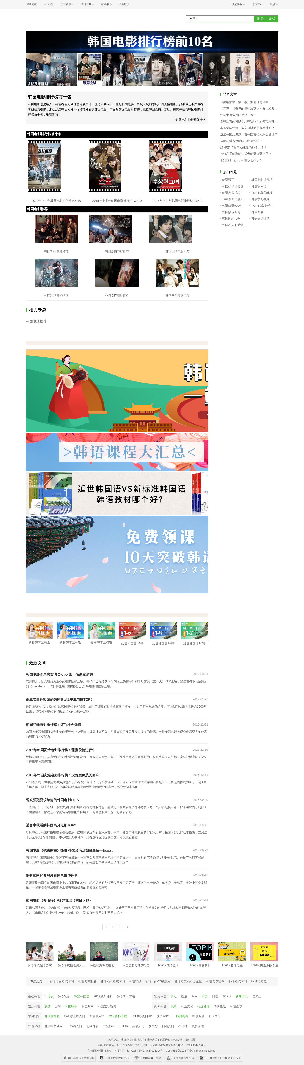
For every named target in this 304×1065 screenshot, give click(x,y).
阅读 (194, 996)
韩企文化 (187, 1006)
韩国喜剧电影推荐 (177, 295)
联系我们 (165, 1039)
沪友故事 (177, 1039)
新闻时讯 (242, 996)
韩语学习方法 (126, 996)
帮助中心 (106, 4)
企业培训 (124, 4)
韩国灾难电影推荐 (56, 295)
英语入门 (138, 1026)
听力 (205, 996)
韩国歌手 (71, 1006)
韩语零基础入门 (74, 1016)
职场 (174, 1006)
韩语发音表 (52, 1016)
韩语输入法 (96, 1016)
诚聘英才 (139, 1039)
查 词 (272, 18)
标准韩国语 (81, 996)
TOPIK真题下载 (141, 1016)
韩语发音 (64, 996)
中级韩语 (109, 1026)
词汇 (174, 996)
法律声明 (152, 1039)
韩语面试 (236, 1006)
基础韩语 (34, 996)
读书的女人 (164, 1016)
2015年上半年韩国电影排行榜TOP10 (117, 200)
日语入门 (168, 1026)
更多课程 (198, 1026)
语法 (184, 996)
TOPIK (227, 996)
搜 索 (260, 18)
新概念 (153, 1026)
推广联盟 (190, 1039)
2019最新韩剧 (103, 996)
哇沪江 (256, 996)
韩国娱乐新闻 (107, 1006)
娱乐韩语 (34, 1006)
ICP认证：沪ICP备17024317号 (145, 1050)
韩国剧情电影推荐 (177, 251)
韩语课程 (34, 1026)
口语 (215, 996)
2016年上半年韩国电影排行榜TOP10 (56, 200)
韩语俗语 (198, 1016)
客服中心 (126, 1039)
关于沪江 (113, 1039)
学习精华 (34, 1016)
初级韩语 (92, 1026)
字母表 (49, 996)
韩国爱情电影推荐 (117, 251)
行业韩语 (203, 1006)
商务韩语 (160, 1006)
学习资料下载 (118, 1016)
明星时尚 (88, 1006)
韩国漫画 (182, 1016)
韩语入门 (76, 1026)
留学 (58, 1006)
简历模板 (220, 1006)
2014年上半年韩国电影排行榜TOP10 (177, 200)
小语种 (182, 1026)
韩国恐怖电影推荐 (117, 295)
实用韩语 (160, 996)
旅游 (47, 1006)
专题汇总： (37, 981)
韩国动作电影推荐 (56, 251)
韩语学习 (215, 1016)
